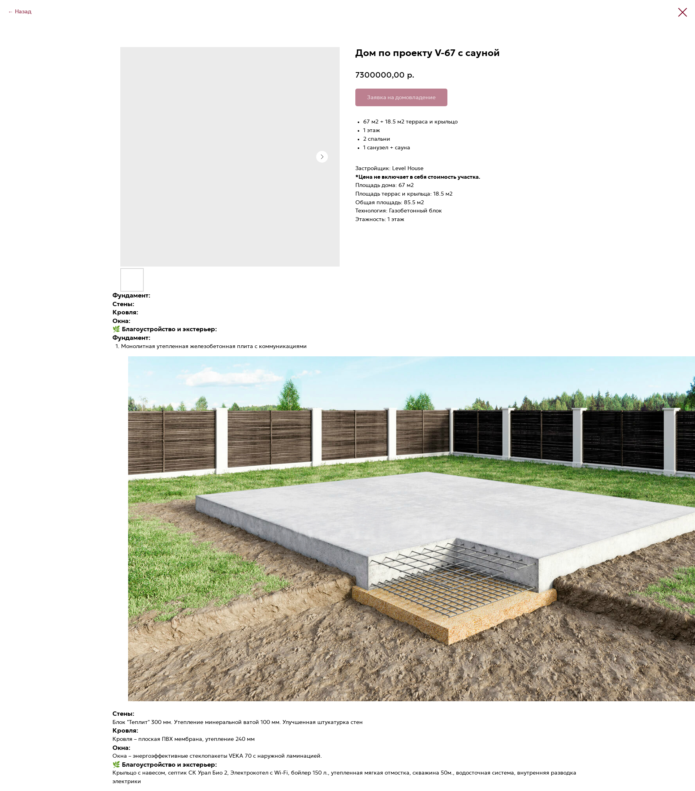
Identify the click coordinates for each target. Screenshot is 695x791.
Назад (23, 12)
